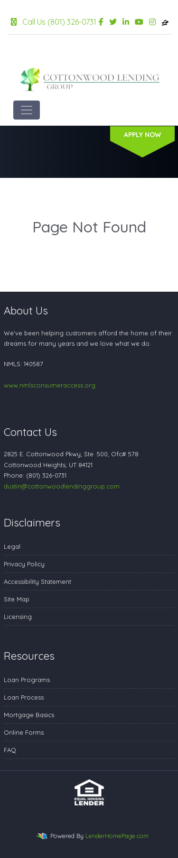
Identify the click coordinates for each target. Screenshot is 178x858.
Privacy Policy (24, 564)
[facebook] (101, 22)
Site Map (16, 599)
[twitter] (113, 22)
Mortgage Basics (29, 715)
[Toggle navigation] (26, 110)
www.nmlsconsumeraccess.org (49, 385)
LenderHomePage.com (117, 836)
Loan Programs (27, 679)
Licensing (18, 616)
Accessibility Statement (37, 581)
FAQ (10, 750)
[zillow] (165, 22)
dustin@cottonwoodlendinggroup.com (62, 486)
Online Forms (24, 732)
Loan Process (24, 697)
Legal (12, 546)
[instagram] (152, 22)
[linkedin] (125, 22)
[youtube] (139, 22)
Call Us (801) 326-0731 (53, 22)
